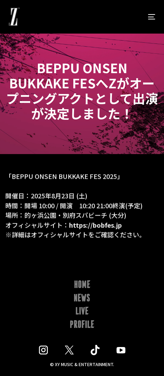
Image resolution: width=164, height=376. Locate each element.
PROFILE (82, 325)
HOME (82, 285)
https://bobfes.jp (95, 225)
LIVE (82, 311)
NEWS (82, 298)
